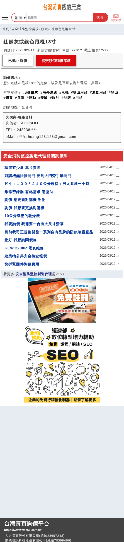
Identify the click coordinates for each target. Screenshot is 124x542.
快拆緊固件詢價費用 (22, 264)
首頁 (5, 29)
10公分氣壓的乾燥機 (22, 216)
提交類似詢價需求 (56, 61)
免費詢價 (115, 17)
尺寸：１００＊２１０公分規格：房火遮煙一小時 (47, 184)
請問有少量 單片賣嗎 (23, 168)
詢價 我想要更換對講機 (24, 208)
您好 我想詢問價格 (21, 240)
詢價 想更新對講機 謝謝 (25, 200)
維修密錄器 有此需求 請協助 (29, 192)
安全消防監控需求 (25, 29)
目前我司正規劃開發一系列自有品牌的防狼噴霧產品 (49, 232)
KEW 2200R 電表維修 (24, 248)
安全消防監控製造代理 (34, 274)
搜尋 (100, 17)
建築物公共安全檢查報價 (26, 256)
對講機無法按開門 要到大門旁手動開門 (38, 176)
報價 (18, 18)
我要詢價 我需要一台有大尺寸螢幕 (34, 224)
